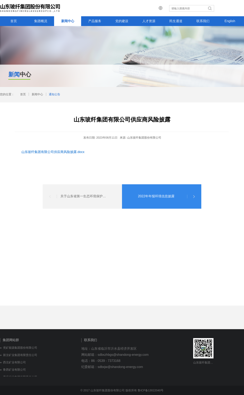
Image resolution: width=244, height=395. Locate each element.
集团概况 (40, 21)
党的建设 (121, 21)
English (229, 21)
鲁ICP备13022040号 (151, 390)
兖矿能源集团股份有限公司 (20, 347)
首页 (13, 21)
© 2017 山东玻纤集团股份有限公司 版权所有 (109, 390)
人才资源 (148, 21)
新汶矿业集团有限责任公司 (20, 355)
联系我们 (202, 21)
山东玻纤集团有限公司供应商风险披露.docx (52, 152)
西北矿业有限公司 (14, 362)
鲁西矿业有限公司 (14, 369)
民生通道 (175, 21)
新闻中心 (67, 21)
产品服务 (94, 21)
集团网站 (169, 8)
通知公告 (54, 94)
